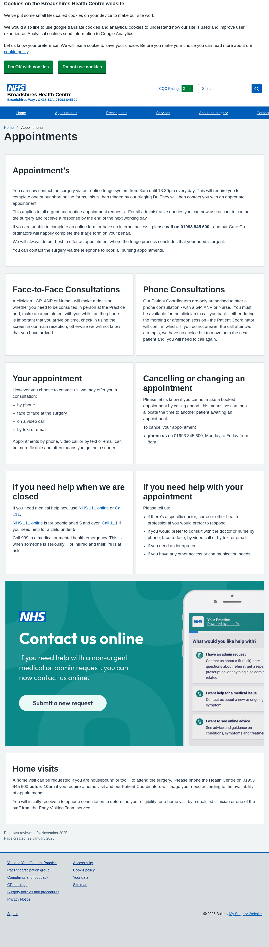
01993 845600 (66, 99)
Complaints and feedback (27, 877)
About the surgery (213, 113)
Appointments (66, 113)
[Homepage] (82, 90)
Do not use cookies (82, 67)
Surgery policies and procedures (33, 892)
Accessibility (83, 863)
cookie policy (16, 52)
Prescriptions (116, 113)
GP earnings (17, 884)
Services (163, 113)
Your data (80, 877)
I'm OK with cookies (28, 67)
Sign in (12, 914)
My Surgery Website (245, 914)
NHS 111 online (94, 508)
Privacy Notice (19, 899)
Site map (80, 884)
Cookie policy (84, 870)
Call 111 (110, 523)
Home (21, 113)
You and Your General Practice (32, 863)
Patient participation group (28, 870)
